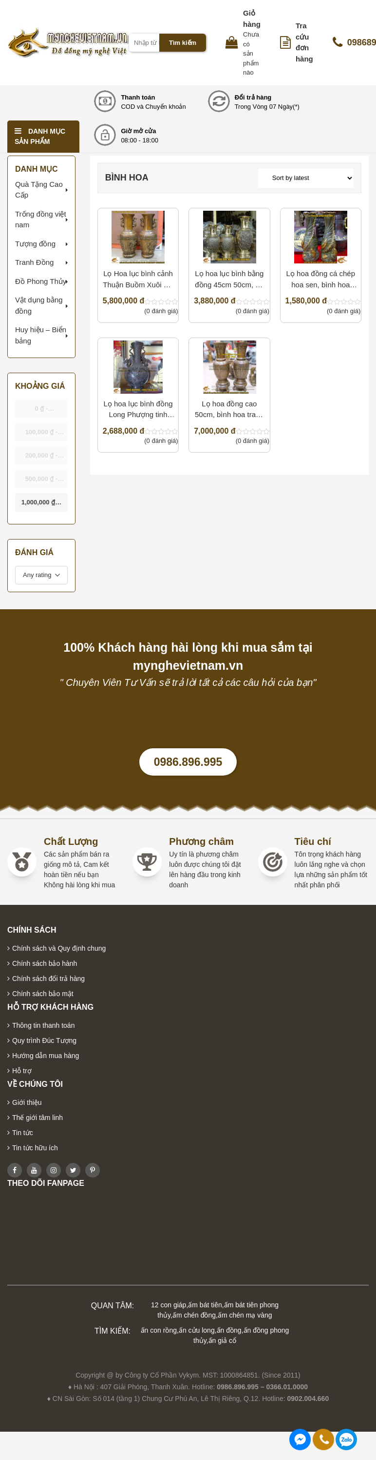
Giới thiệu (27, 1102)
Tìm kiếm (182, 42)
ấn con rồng (159, 1330)
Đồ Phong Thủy (40, 281)
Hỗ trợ (22, 1071)
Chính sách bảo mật (43, 994)
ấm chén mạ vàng (245, 1315)
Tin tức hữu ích (35, 1148)
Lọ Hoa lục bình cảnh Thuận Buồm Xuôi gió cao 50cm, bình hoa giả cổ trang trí (138, 279)
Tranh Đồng (34, 262)
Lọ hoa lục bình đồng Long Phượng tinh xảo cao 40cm (137, 410)
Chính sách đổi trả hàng (48, 978)
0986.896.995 (188, 762)
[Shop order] (306, 178)
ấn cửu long (197, 1330)
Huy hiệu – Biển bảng (40, 335)
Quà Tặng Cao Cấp (39, 190)
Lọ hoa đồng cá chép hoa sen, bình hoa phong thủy (320, 279)
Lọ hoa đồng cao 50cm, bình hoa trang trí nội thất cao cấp (229, 410)
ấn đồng (229, 1330)
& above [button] (41, 505)
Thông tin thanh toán (43, 1025)
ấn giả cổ (222, 1340)
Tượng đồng (35, 244)
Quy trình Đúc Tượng (44, 1040)
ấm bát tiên (205, 1305)
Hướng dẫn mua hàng (45, 1056)
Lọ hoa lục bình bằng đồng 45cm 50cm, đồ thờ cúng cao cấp (229, 279)
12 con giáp (168, 1305)
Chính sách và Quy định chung (59, 948)
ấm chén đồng (194, 1315)
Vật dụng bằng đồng (39, 305)
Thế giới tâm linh (37, 1117)
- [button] (41, 411)
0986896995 (346, 1439)
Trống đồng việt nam (40, 219)
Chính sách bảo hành (44, 963)
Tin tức (22, 1133)
